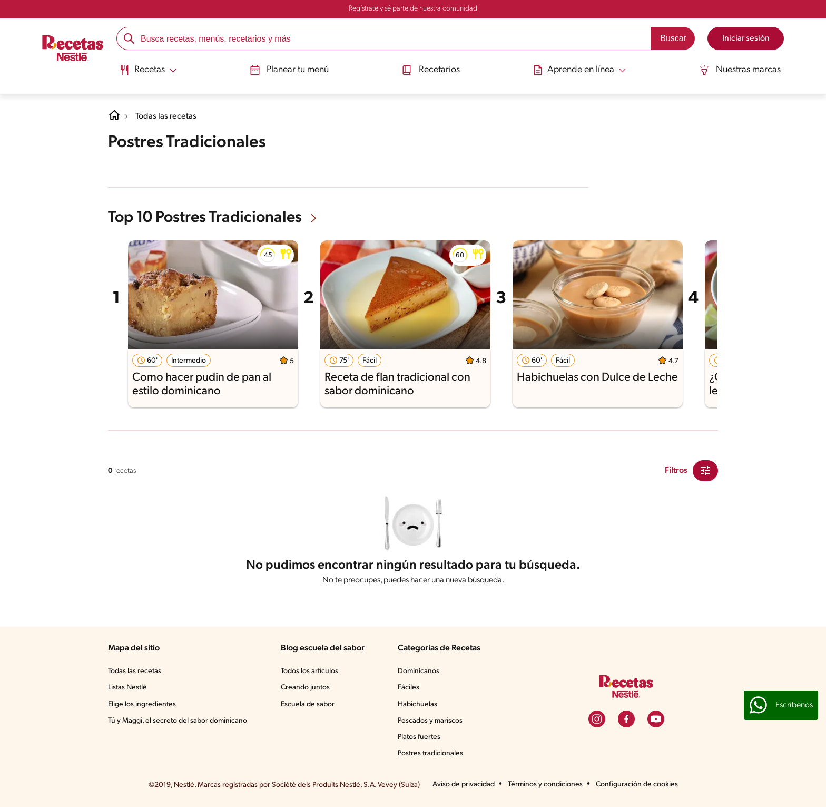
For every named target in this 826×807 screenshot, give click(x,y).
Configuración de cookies (637, 785)
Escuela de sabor (308, 704)
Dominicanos (418, 671)
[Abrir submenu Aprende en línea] (580, 70)
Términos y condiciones (545, 785)
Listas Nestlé (127, 688)
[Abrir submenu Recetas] (147, 70)
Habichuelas (417, 704)
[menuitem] (147, 74)
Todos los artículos (309, 671)
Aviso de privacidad (463, 785)
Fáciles (408, 688)
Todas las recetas (165, 116)
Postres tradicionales (430, 753)
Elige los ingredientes (142, 704)
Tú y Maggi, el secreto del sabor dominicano (177, 721)
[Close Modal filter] (705, 470)
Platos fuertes (419, 737)
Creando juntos (305, 688)
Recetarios (431, 70)
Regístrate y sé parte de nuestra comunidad (413, 9)
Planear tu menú (288, 70)
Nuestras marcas (741, 70)
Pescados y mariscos (430, 721)
